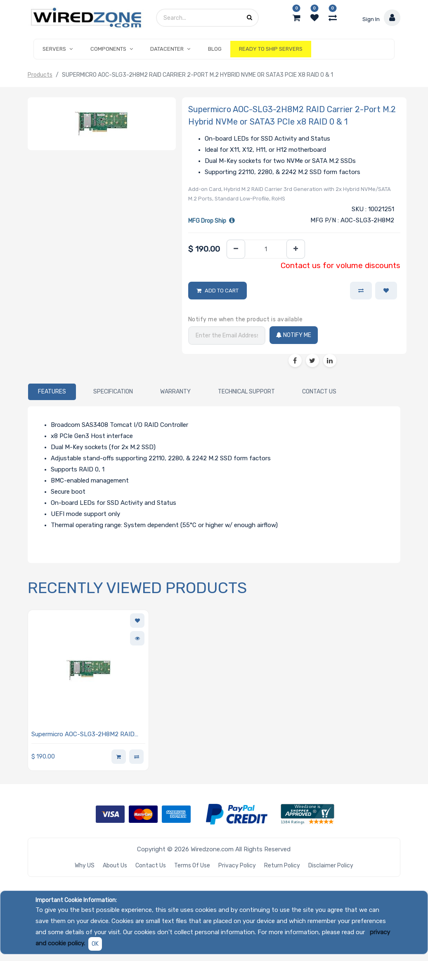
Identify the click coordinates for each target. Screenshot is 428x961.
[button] (386, 291)
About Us (115, 865)
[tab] (52, 392)
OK (95, 943)
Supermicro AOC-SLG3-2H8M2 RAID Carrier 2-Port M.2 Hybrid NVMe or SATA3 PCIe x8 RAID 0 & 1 (83, 734)
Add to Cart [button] (222, 290)
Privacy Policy (237, 865)
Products (40, 74)
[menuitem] (214, 49)
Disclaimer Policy (330, 865)
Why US (85, 865)
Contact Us (150, 865)
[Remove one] (236, 249)
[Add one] (295, 249)
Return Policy (282, 865)
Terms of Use (192, 865)
